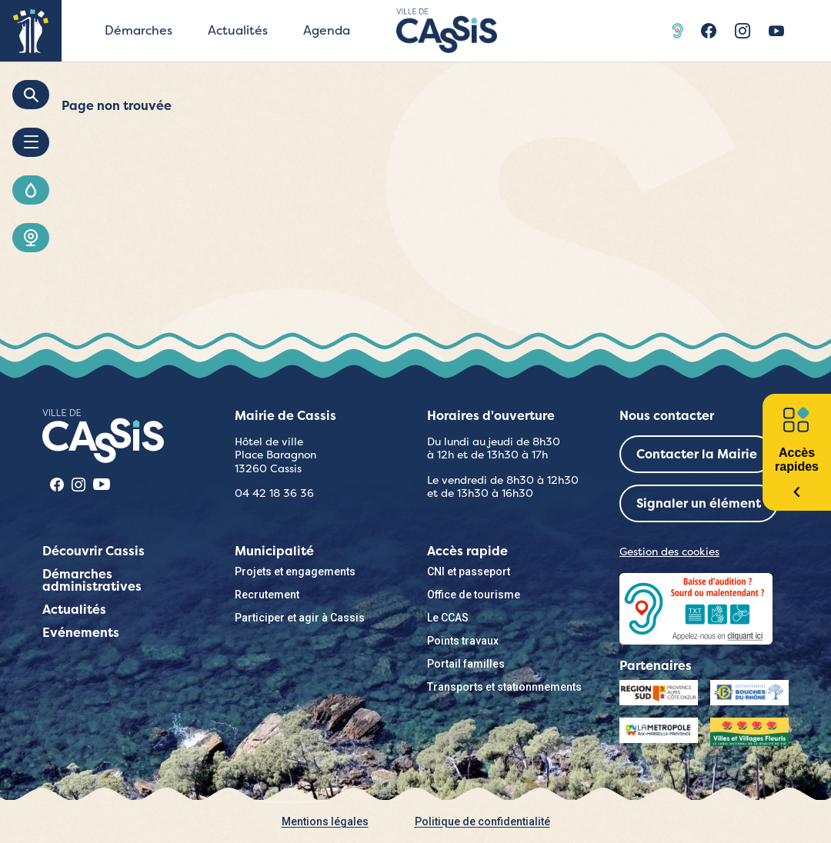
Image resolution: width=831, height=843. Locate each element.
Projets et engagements (295, 571)
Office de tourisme (473, 594)
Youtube (776, 30)
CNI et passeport (468, 571)
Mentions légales (325, 821)
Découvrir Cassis (93, 551)
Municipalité (274, 551)
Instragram (742, 30)
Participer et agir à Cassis (300, 617)
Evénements (80, 633)
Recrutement (267, 594)
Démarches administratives (92, 580)
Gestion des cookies (669, 551)
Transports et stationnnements (504, 687)
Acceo (679, 30)
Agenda (326, 30)
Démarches (138, 30)
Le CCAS (448, 617)
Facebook (708, 30)
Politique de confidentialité (482, 821)
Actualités (238, 30)
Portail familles (466, 664)
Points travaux (463, 641)
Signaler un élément (698, 503)
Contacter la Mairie (696, 454)
